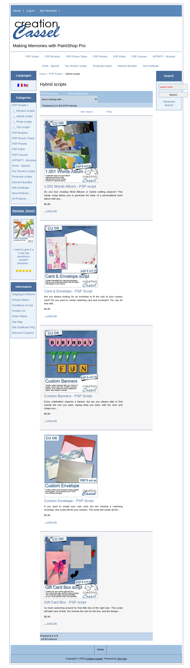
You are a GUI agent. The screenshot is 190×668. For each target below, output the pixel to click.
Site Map (17, 321)
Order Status (19, 316)
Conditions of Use (22, 305)
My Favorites (48, 10)
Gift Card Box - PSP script (65, 602)
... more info (50, 210)
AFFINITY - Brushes (164, 56)
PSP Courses (139, 56)
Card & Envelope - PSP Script (68, 291)
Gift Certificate (151, 66)
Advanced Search (169, 103)
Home (17, 10)
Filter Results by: (50, 93)
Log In (31, 10)
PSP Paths (119, 56)
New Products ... (22, 193)
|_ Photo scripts (22, 121)
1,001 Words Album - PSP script (70, 186)
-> (20, 105)
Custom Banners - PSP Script (68, 396)
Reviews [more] (24, 211)
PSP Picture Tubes (76, 56)
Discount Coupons (23, 332)
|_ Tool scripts (21, 127)
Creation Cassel (93, 658)
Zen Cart (122, 658)
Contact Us (18, 310)
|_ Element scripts (23, 110)
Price (109, 111)
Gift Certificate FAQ (23, 327)
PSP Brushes (52, 56)
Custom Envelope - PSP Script (69, 501)
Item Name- (87, 111)
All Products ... (20, 198)
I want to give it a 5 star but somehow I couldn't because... (23, 242)
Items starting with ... (79, 93)
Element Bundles (127, 66)
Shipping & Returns (23, 294)
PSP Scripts (55, 73)
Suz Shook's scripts (76, 66)
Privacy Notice (20, 299)
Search (169, 76)
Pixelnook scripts (102, 66)
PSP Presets (100, 56)
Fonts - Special (50, 66)
